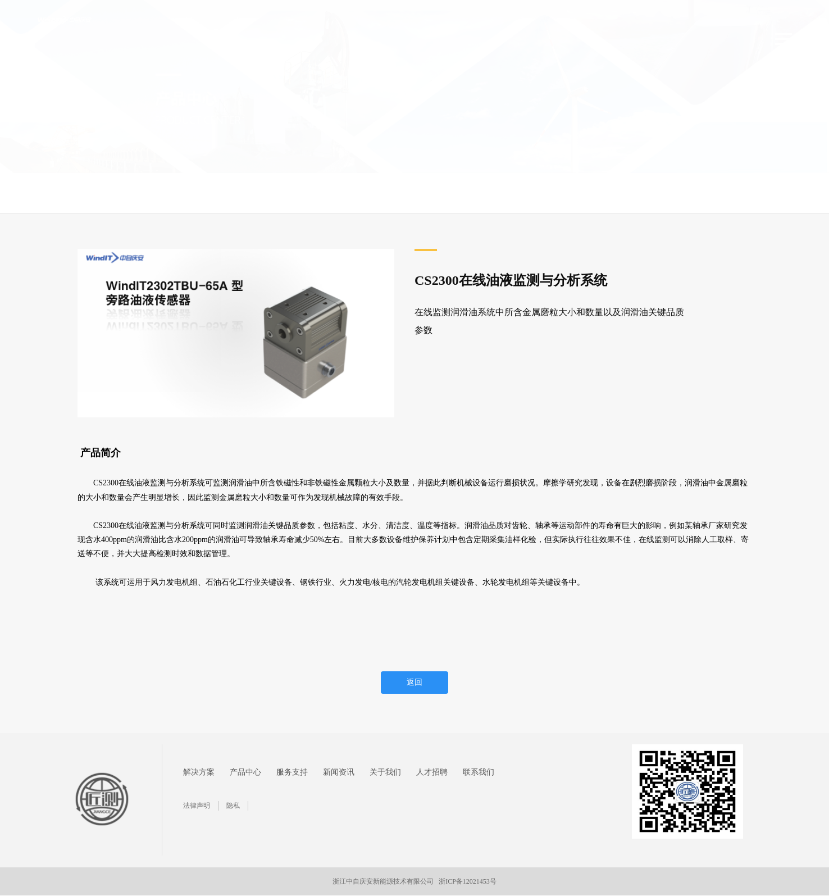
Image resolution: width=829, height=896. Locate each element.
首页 (50, 193)
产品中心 (86, 193)
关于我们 (385, 772)
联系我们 (478, 772)
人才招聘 (432, 772)
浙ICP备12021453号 (468, 881)
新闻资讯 (338, 772)
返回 (414, 682)
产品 (119, 193)
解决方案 (199, 772)
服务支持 (292, 772)
